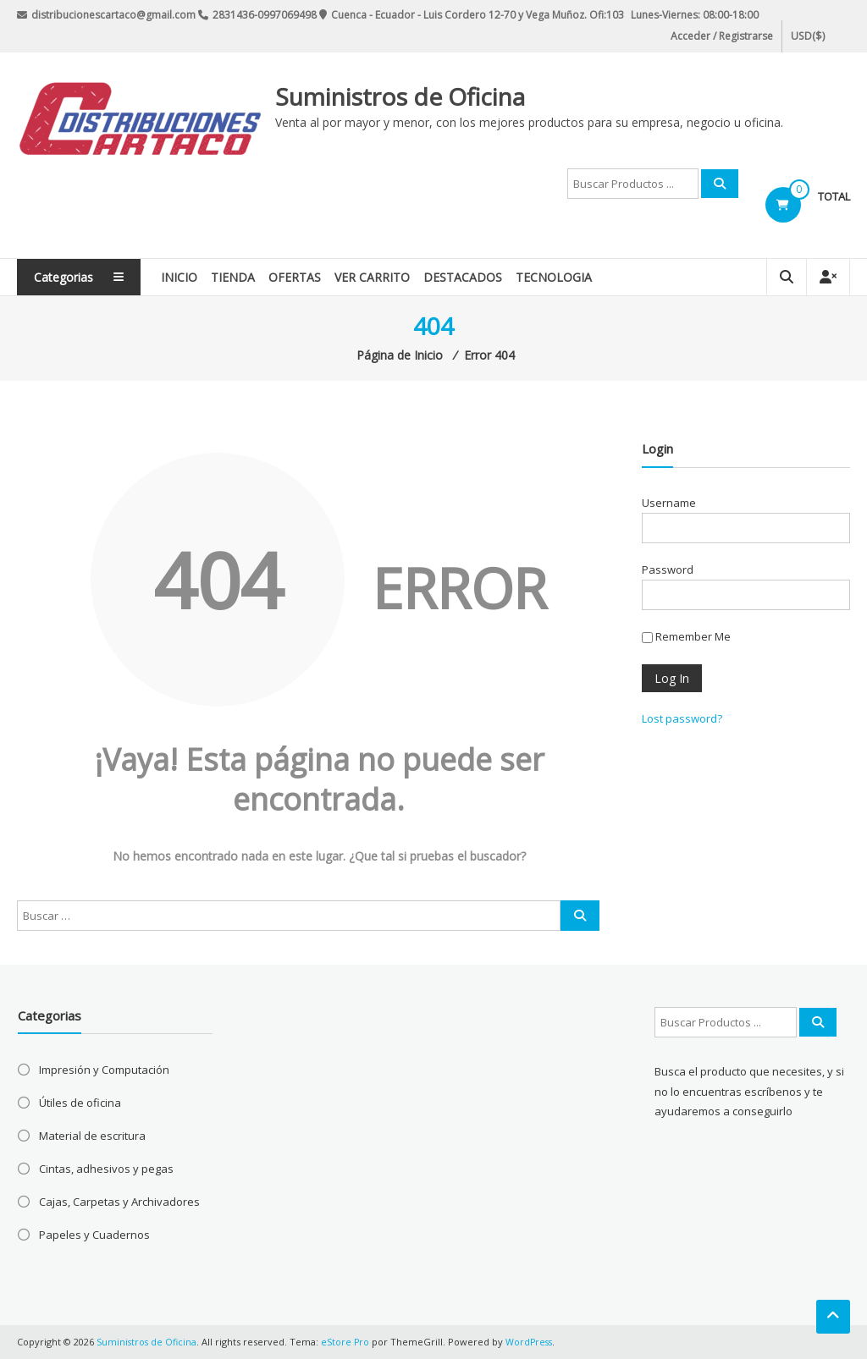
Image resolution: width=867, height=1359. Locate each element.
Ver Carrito (379, 277)
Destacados (469, 277)
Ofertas (301, 277)
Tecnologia (560, 277)
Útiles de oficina (80, 1102)
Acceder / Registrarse (722, 36)
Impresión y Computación (104, 1069)
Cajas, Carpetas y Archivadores (119, 1201)
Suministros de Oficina (400, 96)
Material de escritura (92, 1135)
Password (667, 569)
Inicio (186, 277)
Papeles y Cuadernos (94, 1234)
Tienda (240, 277)
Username (669, 502)
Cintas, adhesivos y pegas (106, 1168)
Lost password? (682, 718)
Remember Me (686, 636)
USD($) (807, 36)
